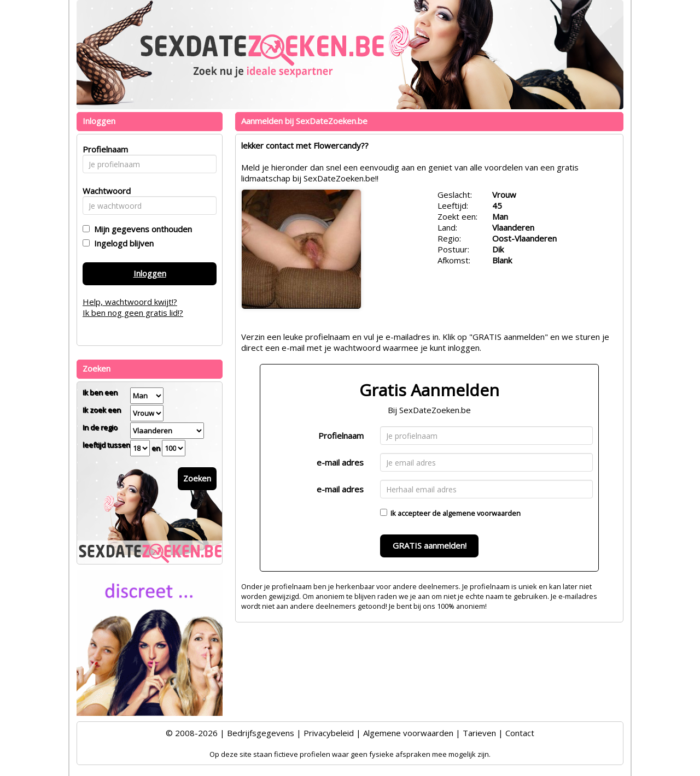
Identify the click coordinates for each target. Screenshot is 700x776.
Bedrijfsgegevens (260, 732)
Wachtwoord (104, 190)
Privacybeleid (329, 732)
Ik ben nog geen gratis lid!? (133, 312)
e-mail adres (340, 462)
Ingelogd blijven (122, 243)
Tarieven (479, 732)
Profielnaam (341, 435)
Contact (519, 732)
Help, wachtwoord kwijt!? (130, 301)
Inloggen (149, 273)
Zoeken (197, 478)
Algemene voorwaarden (408, 732)
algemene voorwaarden (481, 513)
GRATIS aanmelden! (429, 545)
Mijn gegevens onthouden (141, 229)
